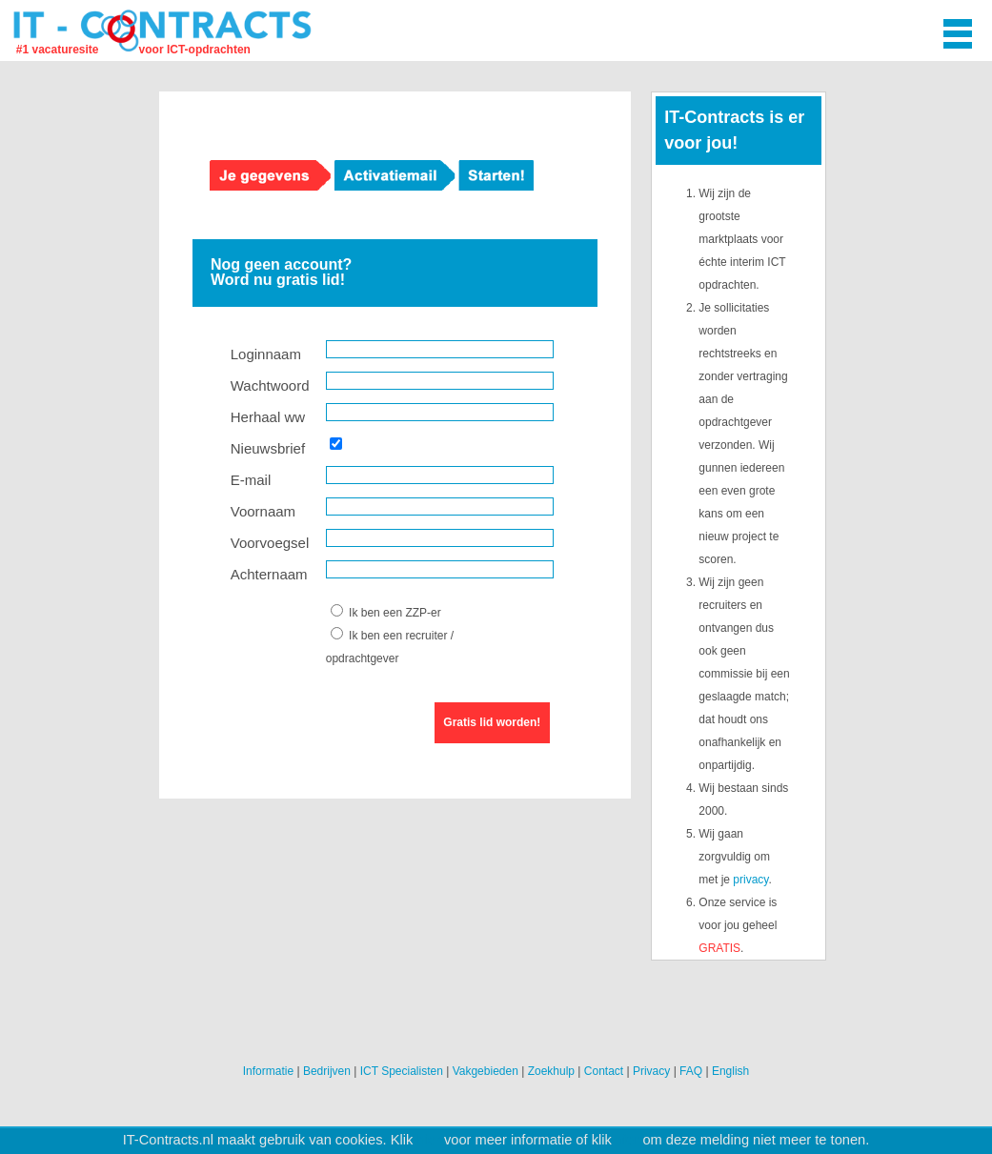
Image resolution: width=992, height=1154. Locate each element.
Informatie (268, 1071)
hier (427, 1139)
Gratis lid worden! (491, 722)
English (730, 1071)
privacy (750, 879)
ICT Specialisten (401, 1071)
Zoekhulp (551, 1071)
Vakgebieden (485, 1071)
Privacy (651, 1071)
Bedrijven (327, 1071)
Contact (603, 1071)
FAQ (690, 1071)
